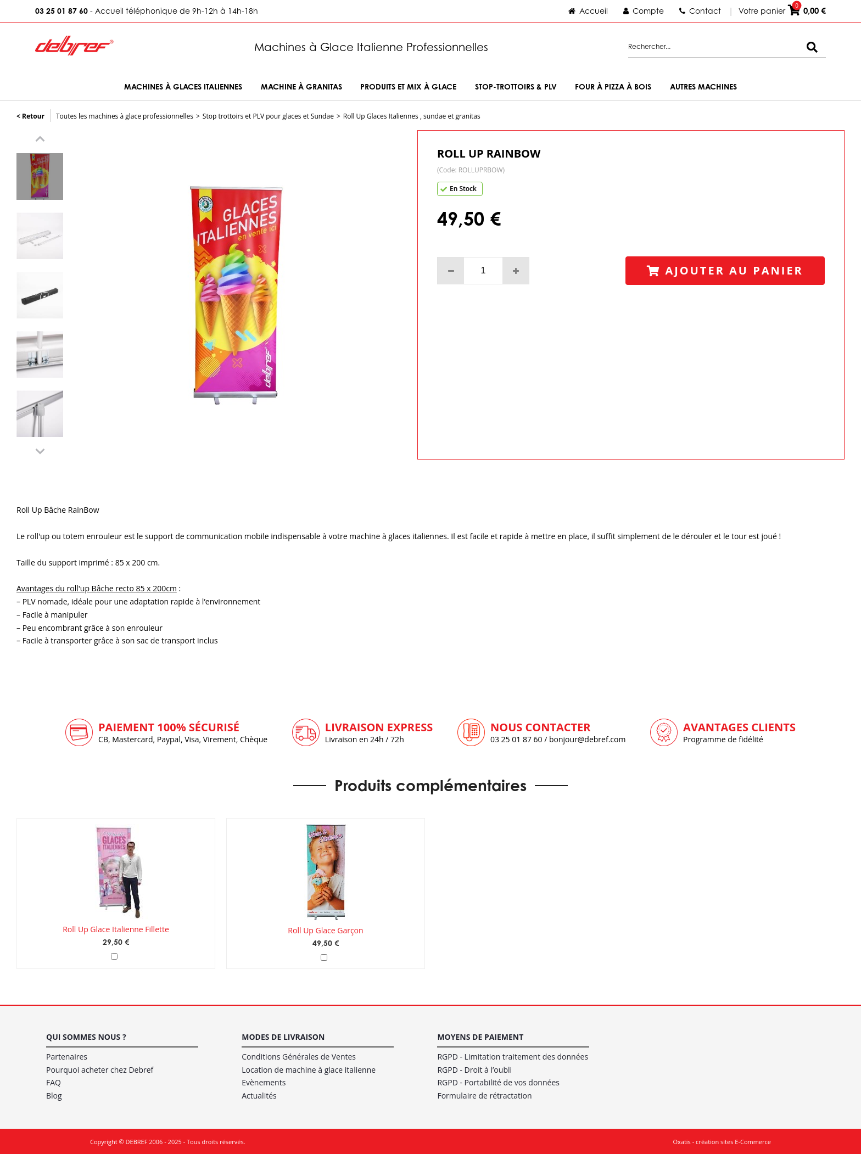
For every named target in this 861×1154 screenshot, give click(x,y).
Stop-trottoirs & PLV (516, 86)
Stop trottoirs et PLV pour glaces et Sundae (268, 116)
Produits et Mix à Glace (408, 86)
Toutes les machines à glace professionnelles (124, 116)
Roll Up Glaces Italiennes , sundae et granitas (411, 116)
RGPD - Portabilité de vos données (498, 1080)
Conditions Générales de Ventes (299, 1054)
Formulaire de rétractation (484, 1094)
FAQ (53, 1080)
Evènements (264, 1080)
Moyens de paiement (480, 1035)
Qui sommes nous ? (86, 1035)
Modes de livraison (283, 1035)
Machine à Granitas (301, 86)
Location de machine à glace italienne (309, 1067)
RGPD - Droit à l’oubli (474, 1067)
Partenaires (66, 1054)
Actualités (259, 1094)
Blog (54, 1094)
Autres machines (703, 86)
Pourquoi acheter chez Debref (99, 1067)
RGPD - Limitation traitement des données (512, 1054)
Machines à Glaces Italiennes (183, 86)
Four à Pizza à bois (613, 86)
